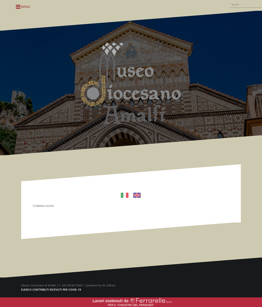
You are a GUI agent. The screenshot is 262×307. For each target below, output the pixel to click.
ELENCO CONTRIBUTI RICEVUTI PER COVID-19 (51, 289)
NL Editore (108, 285)
